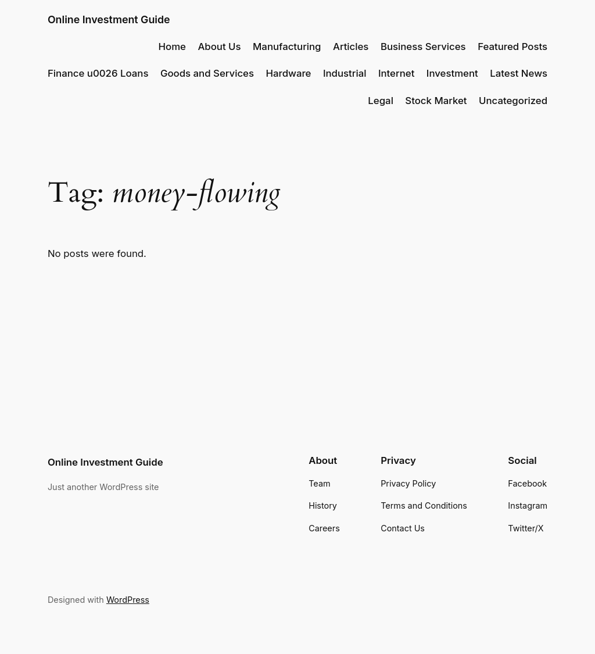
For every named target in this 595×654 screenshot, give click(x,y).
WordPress (127, 600)
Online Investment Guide (109, 19)
